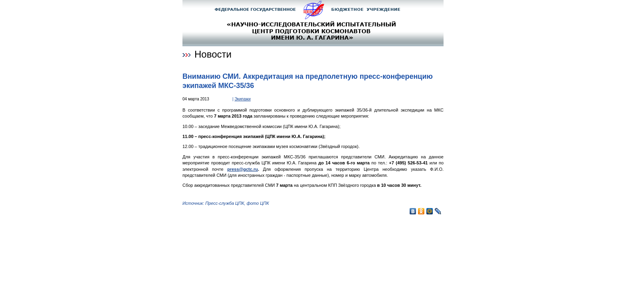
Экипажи (242, 99)
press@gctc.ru (242, 169)
